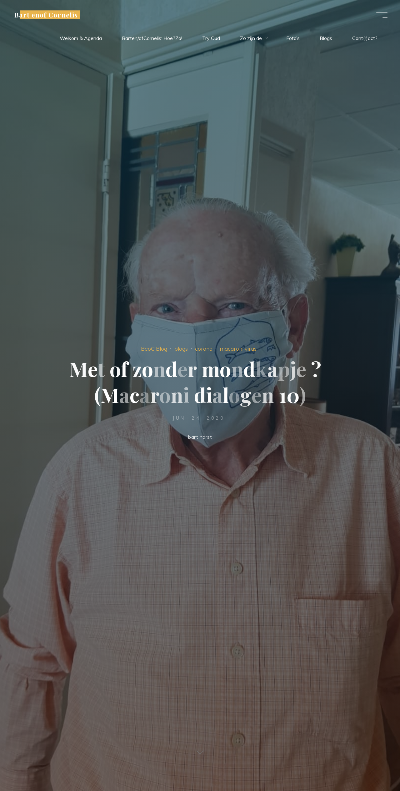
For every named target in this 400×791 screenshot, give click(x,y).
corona (203, 348)
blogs (181, 348)
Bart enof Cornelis (46, 14)
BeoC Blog (154, 348)
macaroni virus (238, 348)
